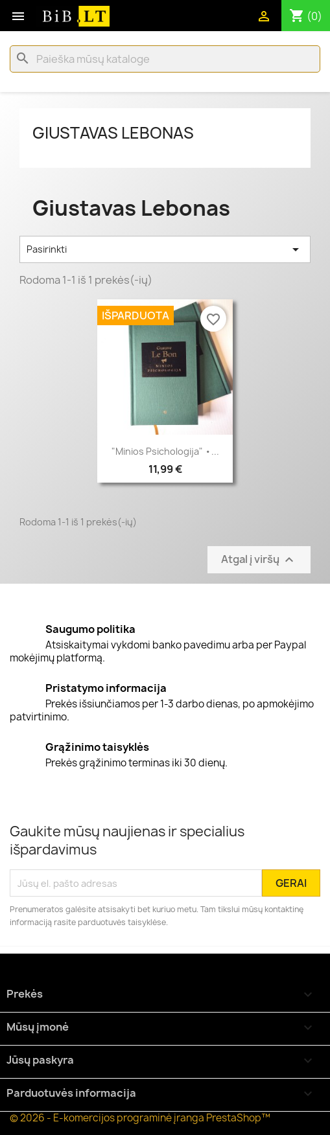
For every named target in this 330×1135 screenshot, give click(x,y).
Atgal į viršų (259, 560)
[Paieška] (165, 59)
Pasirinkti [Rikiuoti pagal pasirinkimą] (165, 249)
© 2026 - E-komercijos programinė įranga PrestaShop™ (140, 1118)
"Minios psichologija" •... (165, 451)
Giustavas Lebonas (113, 133)
